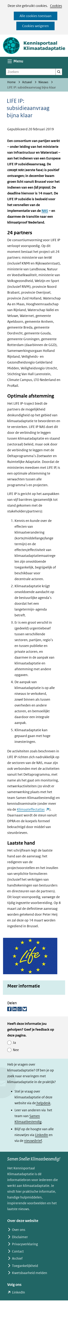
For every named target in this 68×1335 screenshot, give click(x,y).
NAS (45, 211)
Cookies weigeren (35, 26)
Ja (14, 1042)
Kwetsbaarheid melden (29, 1273)
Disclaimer (20, 1237)
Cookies (56, 6)
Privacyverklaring (25, 1244)
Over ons (18, 1230)
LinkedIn (41, 1135)
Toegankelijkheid (25, 1266)
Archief (17, 1258)
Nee (16, 1050)
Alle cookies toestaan (35, 16)
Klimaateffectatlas (33, 809)
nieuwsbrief (33, 1141)
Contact (18, 1251)
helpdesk (43, 1103)
